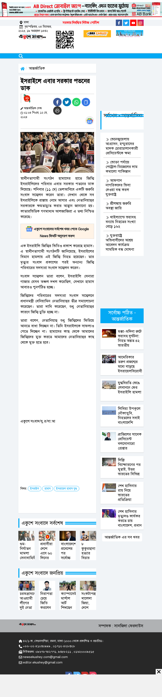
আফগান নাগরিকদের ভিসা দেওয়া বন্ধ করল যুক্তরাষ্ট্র (118, 187)
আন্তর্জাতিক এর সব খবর (122, 537)
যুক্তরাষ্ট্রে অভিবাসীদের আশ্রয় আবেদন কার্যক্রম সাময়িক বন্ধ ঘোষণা (120, 242)
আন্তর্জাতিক (37, 68)
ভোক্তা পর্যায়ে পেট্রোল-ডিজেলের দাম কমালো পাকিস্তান (122, 167)
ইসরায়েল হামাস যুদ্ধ (66, 488)
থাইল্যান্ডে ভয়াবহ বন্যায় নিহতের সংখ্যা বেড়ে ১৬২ (121, 222)
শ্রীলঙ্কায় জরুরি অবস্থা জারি (118, 205)
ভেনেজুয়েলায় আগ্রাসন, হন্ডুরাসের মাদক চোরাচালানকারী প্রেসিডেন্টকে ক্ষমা (122, 146)
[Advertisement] (64, 377)
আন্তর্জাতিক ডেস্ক (33, 108)
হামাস (48, 488)
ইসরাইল (34, 488)
